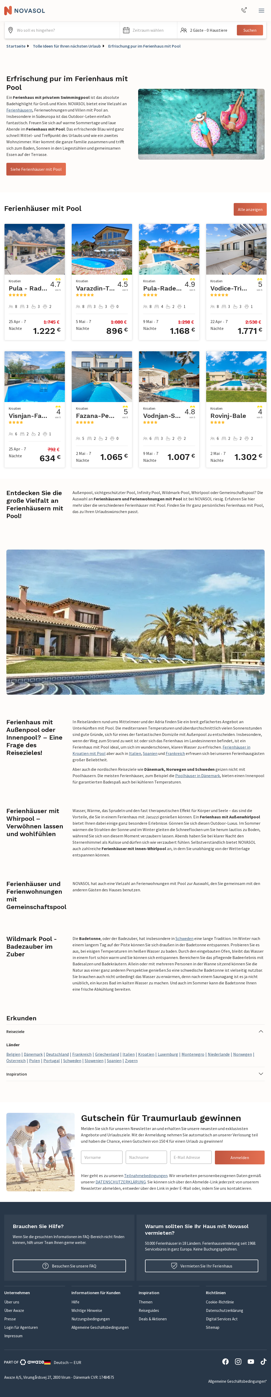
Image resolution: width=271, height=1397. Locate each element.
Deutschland (57, 1054)
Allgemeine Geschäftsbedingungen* (237, 1381)
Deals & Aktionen (153, 1318)
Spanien (150, 753)
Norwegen (242, 1054)
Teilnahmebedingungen (146, 1175)
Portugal (51, 1060)
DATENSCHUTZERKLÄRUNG (121, 1181)
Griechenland (107, 1054)
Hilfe (75, 1301)
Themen (145, 1301)
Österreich (16, 1060)
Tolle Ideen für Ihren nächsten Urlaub (67, 46)
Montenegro (193, 1054)
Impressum (13, 1335)
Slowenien (94, 1060)
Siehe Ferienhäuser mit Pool (36, 169)
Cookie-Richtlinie (220, 1301)
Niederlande (219, 1054)
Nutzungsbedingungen (90, 1318)
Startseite (15, 46)
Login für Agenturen (21, 1327)
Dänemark (33, 1054)
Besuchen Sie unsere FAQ (69, 1266)
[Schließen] (261, 10)
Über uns (11, 1301)
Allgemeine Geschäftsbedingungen (100, 1327)
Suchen (249, 30)
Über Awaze (14, 1310)
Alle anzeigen (250, 209)
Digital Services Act (222, 1318)
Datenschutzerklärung (224, 1310)
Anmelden (240, 1157)
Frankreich (175, 753)
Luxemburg (168, 1054)
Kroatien (146, 1054)
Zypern (131, 1060)
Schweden (184, 938)
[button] (148, 30)
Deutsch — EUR (62, 1362)
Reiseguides (149, 1310)
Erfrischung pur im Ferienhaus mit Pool (144, 46)
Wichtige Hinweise (86, 1310)
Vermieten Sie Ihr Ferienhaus (201, 1266)
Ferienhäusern (19, 110)
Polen (34, 1060)
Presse (10, 1318)
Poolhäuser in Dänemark (197, 775)
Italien (135, 753)
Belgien (13, 1054)
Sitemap (212, 1327)
